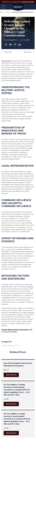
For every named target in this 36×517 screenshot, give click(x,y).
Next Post (28, 52)
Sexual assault (6, 61)
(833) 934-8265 (28, 2)
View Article (11, 375)
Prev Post (8, 52)
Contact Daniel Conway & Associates (14, 329)
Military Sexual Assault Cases (11, 345)
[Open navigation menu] (3, 7)
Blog (7, 12)
